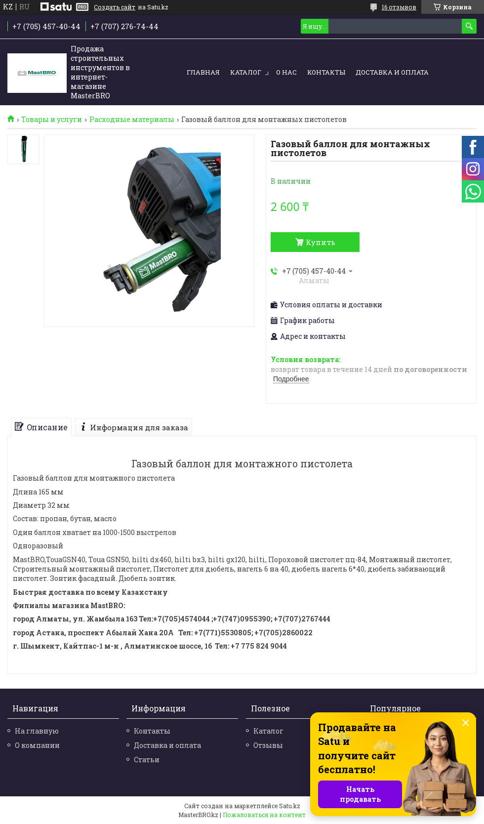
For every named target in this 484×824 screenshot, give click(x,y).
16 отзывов (399, 7)
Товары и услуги (51, 119)
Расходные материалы (131, 119)
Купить (320, 242)
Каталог (245, 72)
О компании (37, 745)
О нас (286, 72)
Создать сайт (114, 6)
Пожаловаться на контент (264, 815)
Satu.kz (289, 806)
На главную (37, 731)
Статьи (147, 759)
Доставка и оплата (392, 72)
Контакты (326, 72)
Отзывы (268, 745)
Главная (203, 72)
